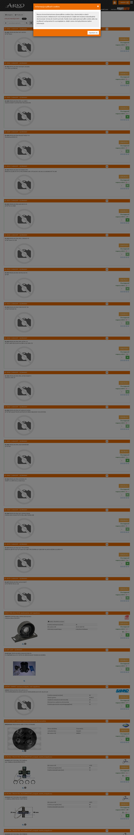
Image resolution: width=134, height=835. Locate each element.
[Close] (98, 6)
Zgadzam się (93, 33)
